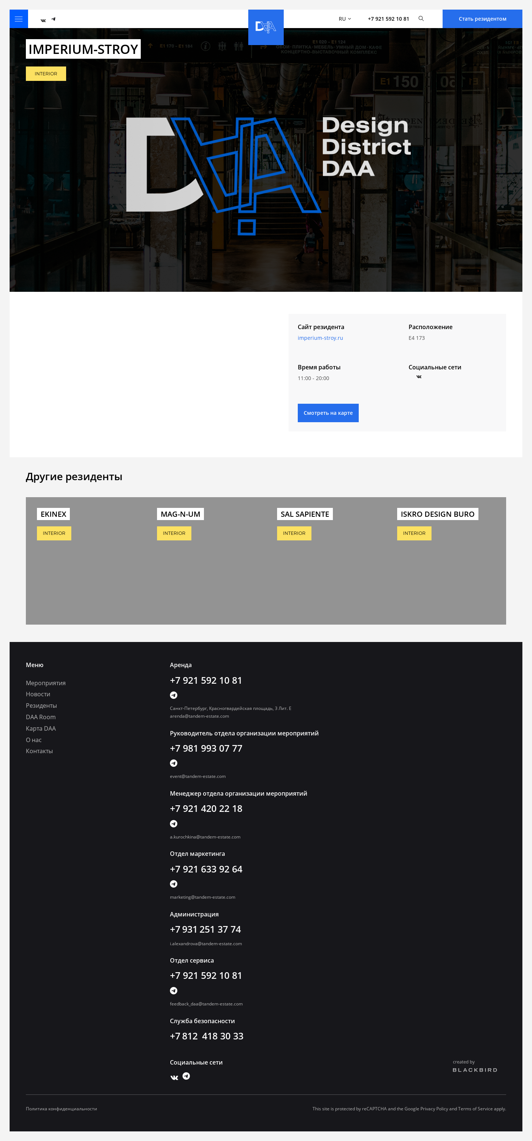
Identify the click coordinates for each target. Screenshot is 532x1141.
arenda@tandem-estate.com (199, 716)
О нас (34, 740)
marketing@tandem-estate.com (202, 897)
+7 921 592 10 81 (388, 18)
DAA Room (41, 717)
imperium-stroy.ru (320, 337)
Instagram (425, 375)
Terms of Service (475, 1109)
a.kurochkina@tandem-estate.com (205, 837)
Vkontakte (417, 375)
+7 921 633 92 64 (206, 868)
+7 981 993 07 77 (206, 748)
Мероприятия (46, 683)
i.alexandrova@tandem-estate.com (206, 943)
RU (345, 18)
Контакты (39, 751)
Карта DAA (41, 728)
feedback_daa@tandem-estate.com (206, 1004)
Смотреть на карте (328, 412)
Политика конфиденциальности (61, 1109)
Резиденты (41, 705)
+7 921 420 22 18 (206, 808)
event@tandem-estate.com (198, 776)
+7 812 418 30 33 (206, 1035)
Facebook (408, 375)
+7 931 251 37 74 (205, 929)
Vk (41, 19)
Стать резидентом (483, 18)
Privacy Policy (434, 1109)
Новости (38, 694)
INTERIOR (46, 73)
